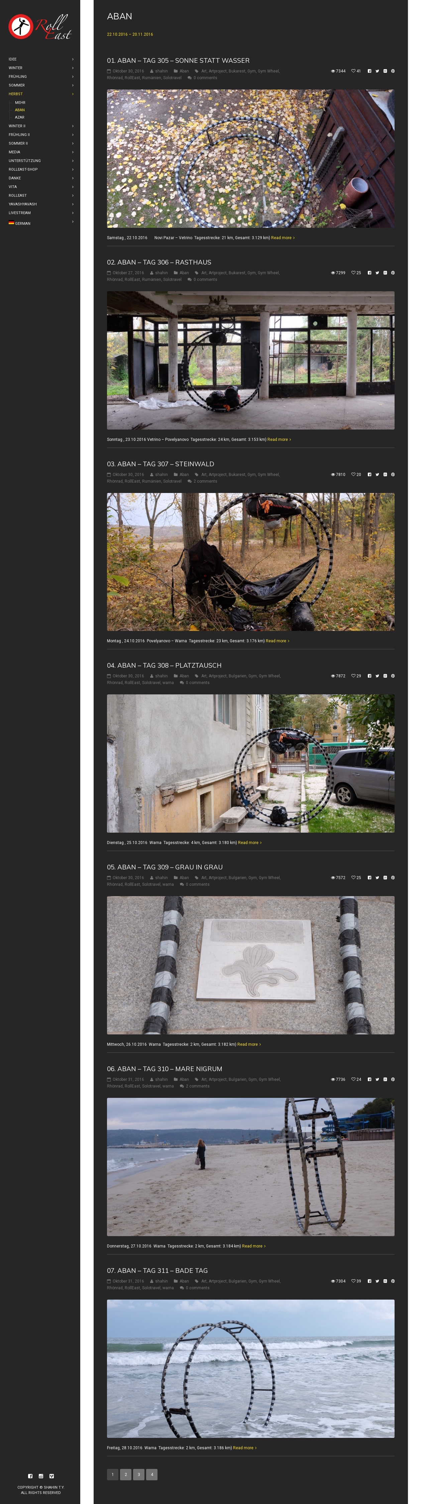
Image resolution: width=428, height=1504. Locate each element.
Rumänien (151, 77)
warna (168, 682)
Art (204, 71)
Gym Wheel (268, 71)
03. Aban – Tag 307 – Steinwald (160, 464)
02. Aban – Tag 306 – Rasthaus (159, 262)
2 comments (205, 481)
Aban (184, 71)
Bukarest (237, 71)
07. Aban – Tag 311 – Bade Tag (157, 1271)
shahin (161, 71)
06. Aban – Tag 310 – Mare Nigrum (164, 1069)
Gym (251, 71)
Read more (281, 237)
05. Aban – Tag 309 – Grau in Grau (165, 867)
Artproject (218, 71)
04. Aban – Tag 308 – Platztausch (164, 665)
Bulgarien (237, 676)
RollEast (132, 77)
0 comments (205, 77)
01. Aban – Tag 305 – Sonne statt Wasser (178, 60)
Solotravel (172, 77)
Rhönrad (115, 77)
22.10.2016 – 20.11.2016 (130, 34)
